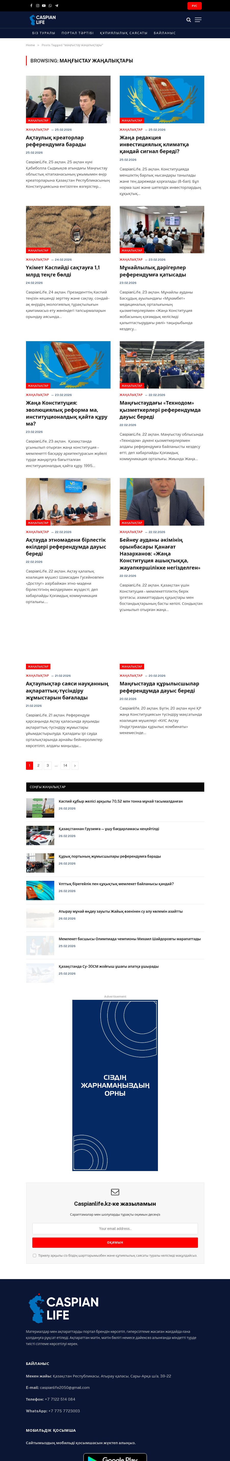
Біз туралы (44, 33)
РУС (194, 5)
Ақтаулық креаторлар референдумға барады (56, 141)
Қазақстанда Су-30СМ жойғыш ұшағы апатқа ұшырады (109, 966)
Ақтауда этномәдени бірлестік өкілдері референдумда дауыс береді (66, 547)
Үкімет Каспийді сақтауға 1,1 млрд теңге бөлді (63, 270)
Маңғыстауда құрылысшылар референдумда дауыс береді (159, 687)
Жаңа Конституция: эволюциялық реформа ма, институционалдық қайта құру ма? (66, 413)
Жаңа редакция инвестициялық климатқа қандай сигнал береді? (154, 144)
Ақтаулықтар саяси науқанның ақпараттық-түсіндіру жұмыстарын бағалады (67, 690)
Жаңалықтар (38, 120)
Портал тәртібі (78, 33)
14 (65, 765)
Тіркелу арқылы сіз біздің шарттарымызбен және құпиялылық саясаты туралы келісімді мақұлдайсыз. (115, 1255)
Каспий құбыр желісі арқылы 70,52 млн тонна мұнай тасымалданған (121, 801)
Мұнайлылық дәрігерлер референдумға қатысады (153, 270)
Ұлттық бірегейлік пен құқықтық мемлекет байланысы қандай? (116, 884)
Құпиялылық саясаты (123, 33)
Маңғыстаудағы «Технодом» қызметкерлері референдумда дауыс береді (160, 410)
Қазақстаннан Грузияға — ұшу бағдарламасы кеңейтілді (109, 829)
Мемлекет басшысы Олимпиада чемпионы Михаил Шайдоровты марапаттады (130, 939)
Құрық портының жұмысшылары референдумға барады (110, 856)
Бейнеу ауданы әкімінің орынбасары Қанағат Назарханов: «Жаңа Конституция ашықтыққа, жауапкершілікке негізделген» (160, 554)
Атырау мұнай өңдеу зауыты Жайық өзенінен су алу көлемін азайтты (121, 911)
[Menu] (198, 19)
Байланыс (165, 33)
